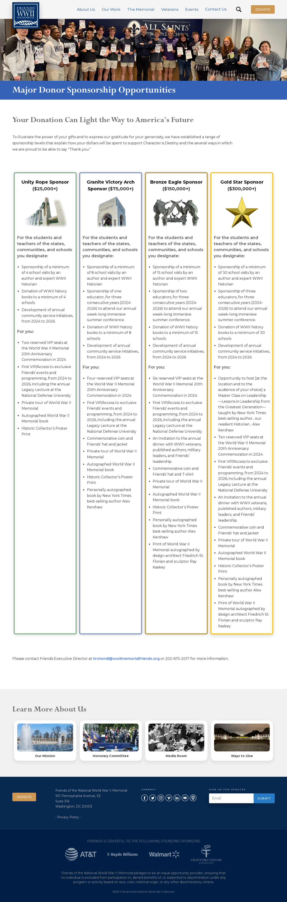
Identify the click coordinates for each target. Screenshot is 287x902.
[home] (25, 15)
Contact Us (216, 9)
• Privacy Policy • (68, 817)
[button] (86, 9)
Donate (262, 9)
